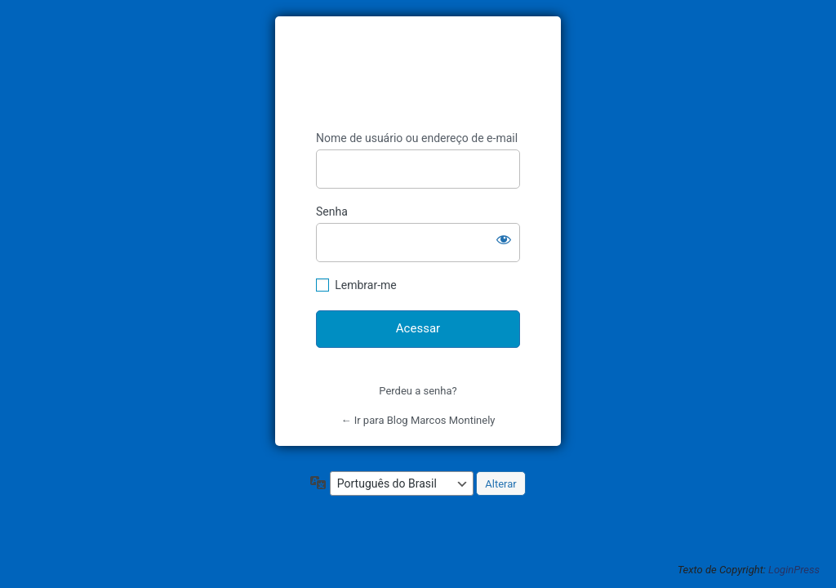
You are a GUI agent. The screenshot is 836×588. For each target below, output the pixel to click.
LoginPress (794, 570)
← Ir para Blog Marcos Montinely (417, 420)
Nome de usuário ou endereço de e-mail (417, 138)
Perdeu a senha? (417, 391)
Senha (332, 211)
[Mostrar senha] (503, 239)
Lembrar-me (366, 285)
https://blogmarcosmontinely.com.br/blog (426, 74)
